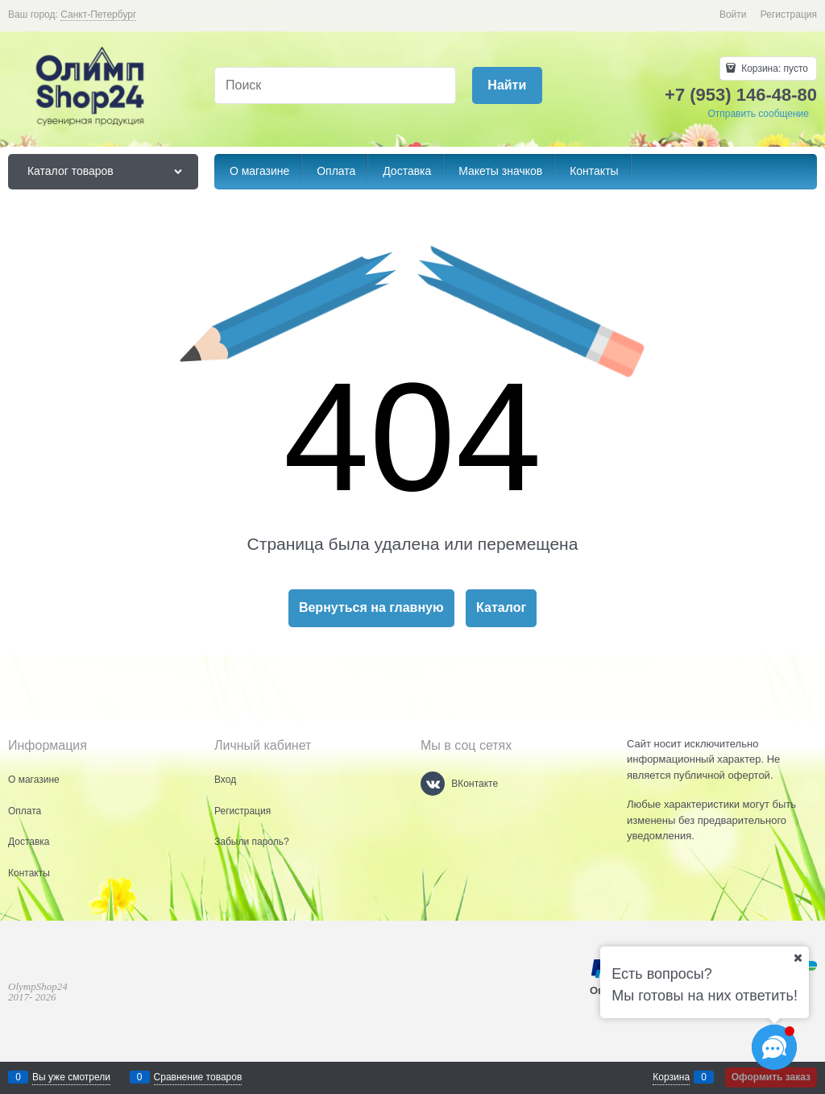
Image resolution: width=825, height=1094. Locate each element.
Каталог (501, 607)
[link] (98, 15)
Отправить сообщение (758, 113)
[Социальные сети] (774, 1047)
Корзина (671, 1077)
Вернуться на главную (371, 607)
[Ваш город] (798, 958)
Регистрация (789, 14)
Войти (733, 14)
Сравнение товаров (198, 1077)
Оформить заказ (771, 1077)
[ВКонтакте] (433, 784)
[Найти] (507, 86)
